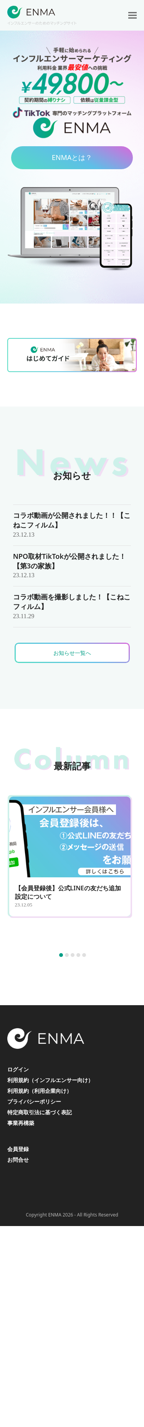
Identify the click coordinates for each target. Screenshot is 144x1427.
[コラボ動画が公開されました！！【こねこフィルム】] (72, 525)
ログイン (18, 1069)
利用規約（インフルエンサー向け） (50, 1080)
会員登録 (18, 1149)
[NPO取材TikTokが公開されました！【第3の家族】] (72, 566)
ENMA (54, 1214)
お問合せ (18, 1159)
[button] (132, 15)
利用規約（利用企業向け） (39, 1090)
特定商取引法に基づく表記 (39, 1112)
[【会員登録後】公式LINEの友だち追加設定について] (73, 870)
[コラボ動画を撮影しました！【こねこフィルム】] (72, 606)
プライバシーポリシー (34, 1101)
